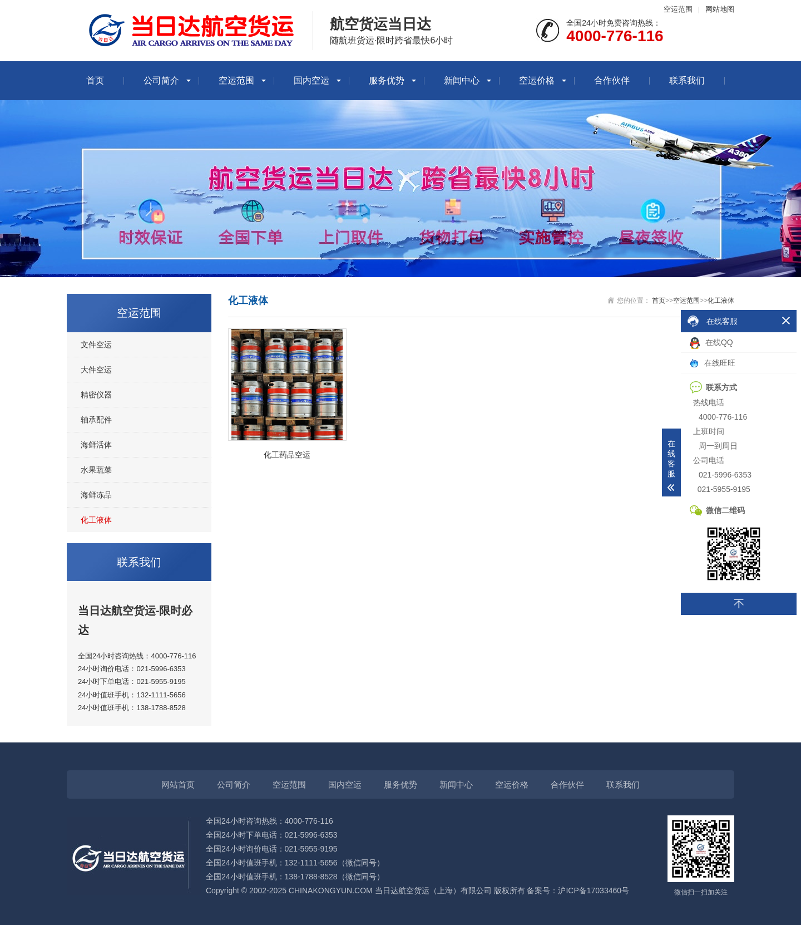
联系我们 (687, 80)
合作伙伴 (612, 80)
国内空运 (311, 80)
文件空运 (96, 344)
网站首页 (178, 784)
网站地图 (719, 9)
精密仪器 (96, 394)
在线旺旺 (712, 363)
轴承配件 (96, 419)
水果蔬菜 (96, 469)
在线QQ (711, 343)
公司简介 (161, 80)
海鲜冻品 (96, 494)
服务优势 (386, 80)
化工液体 (96, 519)
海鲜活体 (96, 444)
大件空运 (96, 369)
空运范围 (678, 9)
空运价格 (537, 80)
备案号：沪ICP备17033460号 (578, 890)
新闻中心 (461, 80)
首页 (95, 80)
